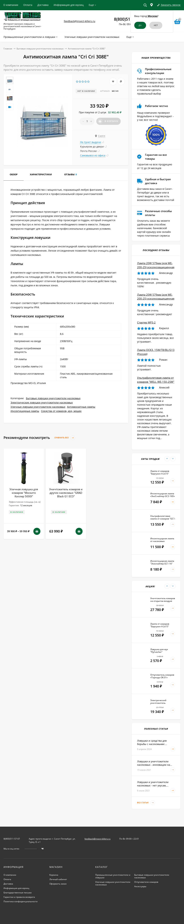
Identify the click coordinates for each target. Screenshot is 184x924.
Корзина (53, 874)
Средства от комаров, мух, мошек (61, 411)
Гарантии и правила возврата (19, 897)
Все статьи (146, 802)
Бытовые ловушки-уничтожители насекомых (40, 48)
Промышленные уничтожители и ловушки (112, 876)
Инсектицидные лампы (25, 411)
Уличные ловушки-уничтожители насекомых (38, 406)
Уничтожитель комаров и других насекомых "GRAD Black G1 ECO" (66, 492)
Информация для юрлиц (69, 5)
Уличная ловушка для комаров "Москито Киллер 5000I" (24, 492)
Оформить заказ (58, 883)
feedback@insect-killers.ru (79, 21)
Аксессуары (140, 886)
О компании (10, 5)
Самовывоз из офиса (92, 155)
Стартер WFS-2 (146, 322)
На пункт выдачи (90, 142)
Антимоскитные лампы (81, 406)
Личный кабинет (58, 879)
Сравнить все (64, 437)
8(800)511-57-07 (129, 19)
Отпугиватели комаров (146, 881)
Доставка (43, 5)
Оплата (27, 5)
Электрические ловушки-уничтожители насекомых (42, 402)
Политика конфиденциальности (21, 901)
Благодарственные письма (18, 892)
